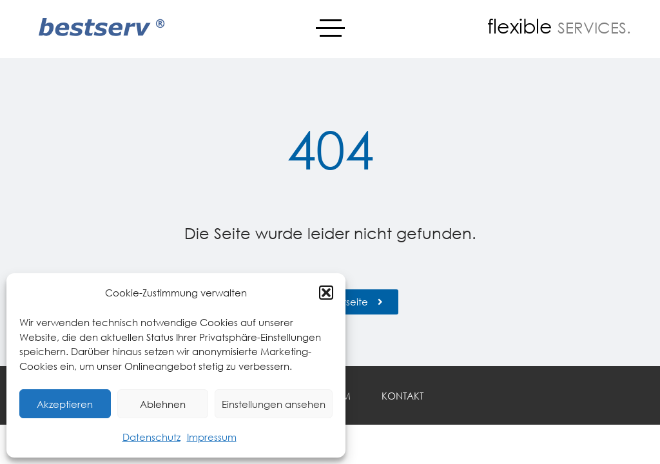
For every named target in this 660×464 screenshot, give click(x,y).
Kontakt (402, 395)
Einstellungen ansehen (273, 404)
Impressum (212, 436)
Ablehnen (163, 404)
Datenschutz (151, 436)
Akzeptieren (65, 404)
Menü (330, 23)
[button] (326, 292)
